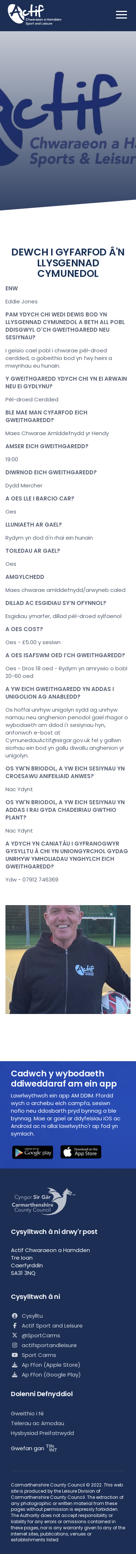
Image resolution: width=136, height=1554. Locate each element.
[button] (32, 1153)
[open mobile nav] (121, 14)
